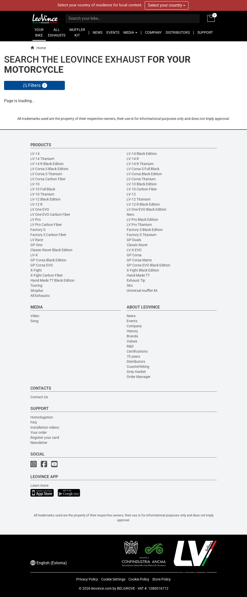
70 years (133, 356)
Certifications (137, 351)
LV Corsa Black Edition (144, 174)
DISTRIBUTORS (178, 32)
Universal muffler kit (142, 290)
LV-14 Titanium (42, 159)
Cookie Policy (138, 579)
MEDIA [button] (130, 32)
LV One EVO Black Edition (146, 209)
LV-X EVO (134, 250)
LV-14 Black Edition (142, 154)
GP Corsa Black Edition (48, 260)
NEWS (97, 32)
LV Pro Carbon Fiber (46, 225)
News (131, 316)
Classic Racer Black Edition (51, 250)
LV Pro (35, 220)
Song (34, 321)
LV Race (36, 240)
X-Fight (36, 270)
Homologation (41, 417)
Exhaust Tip (136, 280)
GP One (36, 245)
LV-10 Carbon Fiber (142, 189)
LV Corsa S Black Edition (49, 169)
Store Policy (161, 579)
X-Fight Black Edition (143, 270)
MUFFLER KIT (77, 32)
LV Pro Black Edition (142, 220)
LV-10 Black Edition (142, 184)
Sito (130, 285)
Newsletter (38, 443)
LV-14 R (133, 159)
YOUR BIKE (39, 32)
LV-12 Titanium (138, 199)
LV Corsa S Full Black (143, 169)
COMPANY (153, 32)
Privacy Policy (87, 579)
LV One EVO (39, 209)
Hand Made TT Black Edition (52, 280)
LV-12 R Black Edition (143, 204)
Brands (132, 336)
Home (38, 48)
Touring (36, 285)
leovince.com (101, 588)
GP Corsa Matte (139, 260)
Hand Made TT (138, 275)
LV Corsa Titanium (141, 179)
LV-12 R (36, 204)
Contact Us (39, 397)
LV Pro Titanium (139, 225)
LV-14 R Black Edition (47, 164)
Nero (130, 214)
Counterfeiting (138, 367)
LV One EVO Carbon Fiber (50, 214)
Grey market (136, 372)
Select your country (166, 5)
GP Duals (134, 240)
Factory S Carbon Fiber (48, 235)
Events (132, 321)
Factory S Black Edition (145, 230)
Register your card (44, 438)
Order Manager (138, 377)
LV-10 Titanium (42, 194)
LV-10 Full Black (42, 189)
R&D (130, 346)
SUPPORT (205, 32)
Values (132, 341)
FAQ (33, 422)
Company (134, 326)
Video (34, 316)
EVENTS (112, 32)
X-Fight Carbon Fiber (46, 275)
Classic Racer (137, 245)
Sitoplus (36, 290)
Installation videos (44, 427)
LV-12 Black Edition (45, 199)
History (132, 331)
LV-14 (35, 154)
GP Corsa (134, 255)
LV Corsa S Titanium (46, 174)
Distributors (136, 361)
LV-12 (131, 194)
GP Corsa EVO (41, 265)
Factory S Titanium (141, 235)
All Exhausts (40, 296)
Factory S (37, 230)
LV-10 (35, 184)
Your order (38, 432)
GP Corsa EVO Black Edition (148, 265)
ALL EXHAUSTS (56, 32)
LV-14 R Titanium (140, 164)
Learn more (39, 485)
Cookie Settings (113, 579)
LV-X (34, 255)
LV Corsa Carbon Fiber (48, 179)
